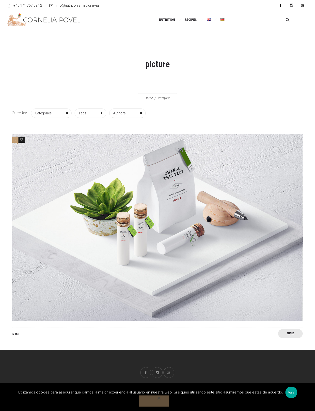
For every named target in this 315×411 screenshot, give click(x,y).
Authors (119, 113)
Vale (291, 392)
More (15, 334)
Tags (82, 113)
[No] (154, 401)
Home (148, 98)
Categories (43, 113)
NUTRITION (167, 19)
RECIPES (191, 19)
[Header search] (287, 19)
